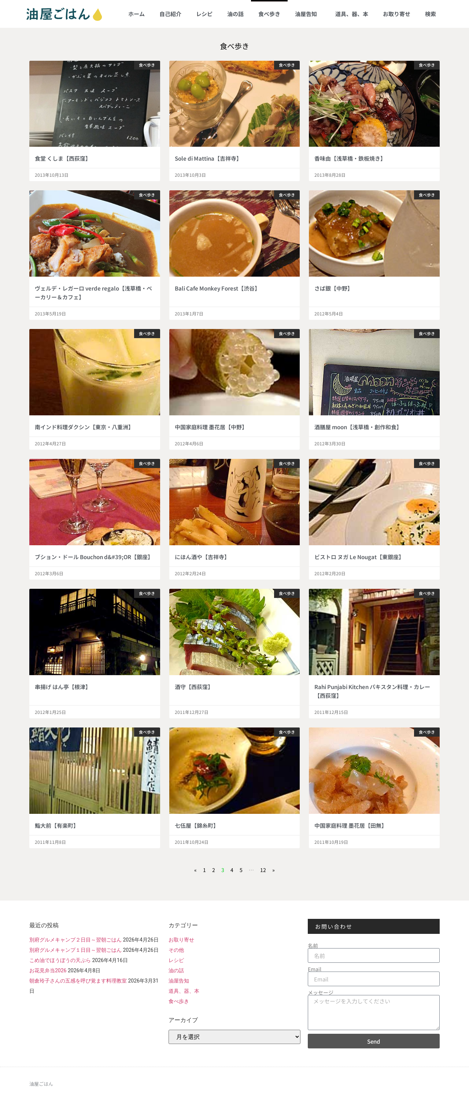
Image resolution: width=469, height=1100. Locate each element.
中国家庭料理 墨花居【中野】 (211, 427)
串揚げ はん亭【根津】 (63, 687)
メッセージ (320, 992)
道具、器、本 (351, 14)
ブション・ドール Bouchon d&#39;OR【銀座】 (94, 557)
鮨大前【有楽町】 (57, 825)
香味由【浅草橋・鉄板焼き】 (350, 158)
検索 (430, 14)
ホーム (136, 14)
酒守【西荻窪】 (194, 687)
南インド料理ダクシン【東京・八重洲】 (84, 427)
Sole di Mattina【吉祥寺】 (208, 158)
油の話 (235, 14)
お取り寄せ (396, 14)
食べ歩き (269, 14)
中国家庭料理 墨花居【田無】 (350, 825)
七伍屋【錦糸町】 (197, 825)
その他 (176, 950)
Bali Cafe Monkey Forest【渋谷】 (217, 288)
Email (314, 969)
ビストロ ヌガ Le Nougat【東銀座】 (359, 557)
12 (263, 869)
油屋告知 (308, 14)
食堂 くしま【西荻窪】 (63, 158)
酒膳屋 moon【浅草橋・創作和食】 (358, 427)
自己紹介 (170, 14)
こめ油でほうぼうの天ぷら (60, 960)
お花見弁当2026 (47, 970)
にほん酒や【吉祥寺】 (202, 557)
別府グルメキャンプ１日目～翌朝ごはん (75, 950)
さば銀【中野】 (333, 288)
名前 (313, 945)
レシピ (204, 14)
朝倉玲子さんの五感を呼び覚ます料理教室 (78, 981)
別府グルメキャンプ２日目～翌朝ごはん (75, 940)
